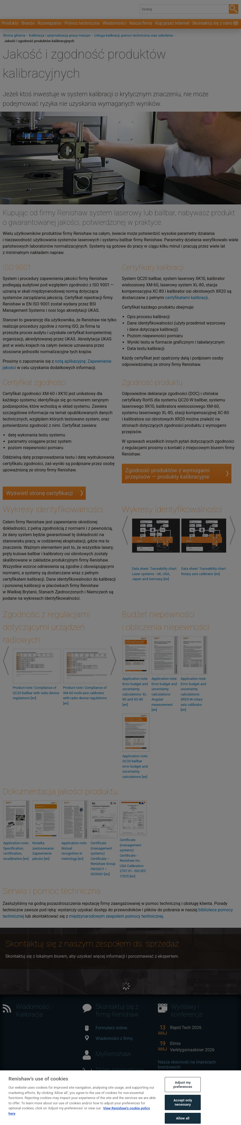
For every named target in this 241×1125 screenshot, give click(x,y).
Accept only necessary (182, 1111)
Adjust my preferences (182, 1093)
